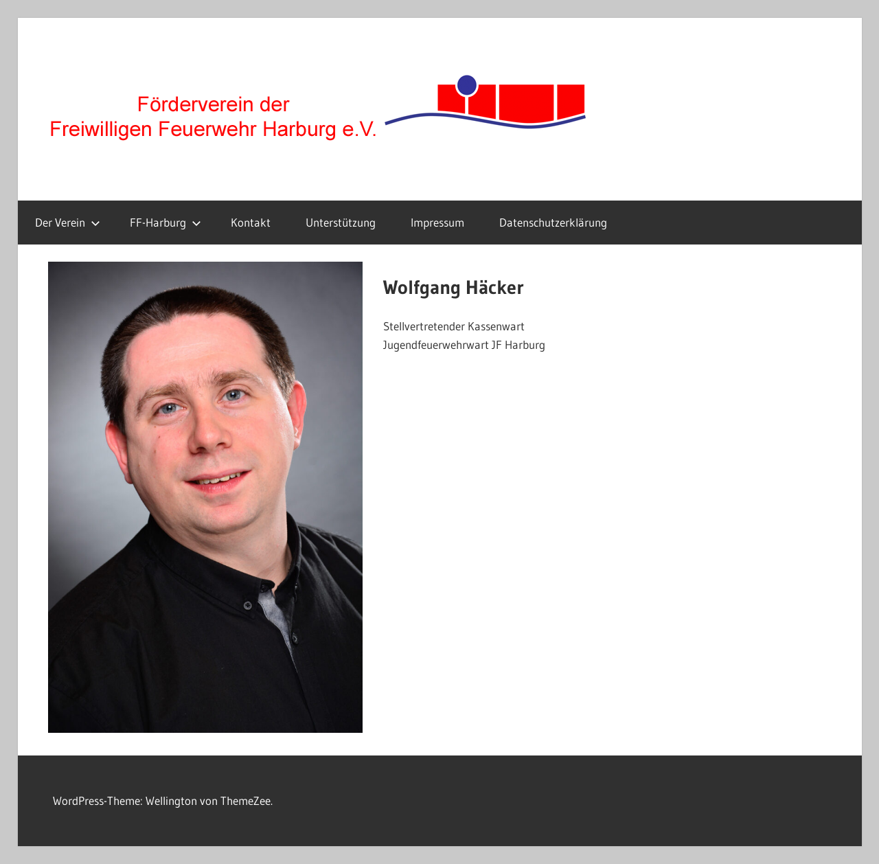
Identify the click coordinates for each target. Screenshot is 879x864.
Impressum (437, 222)
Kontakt (251, 222)
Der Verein (67, 222)
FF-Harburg (165, 222)
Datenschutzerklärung (553, 222)
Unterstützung (341, 222)
